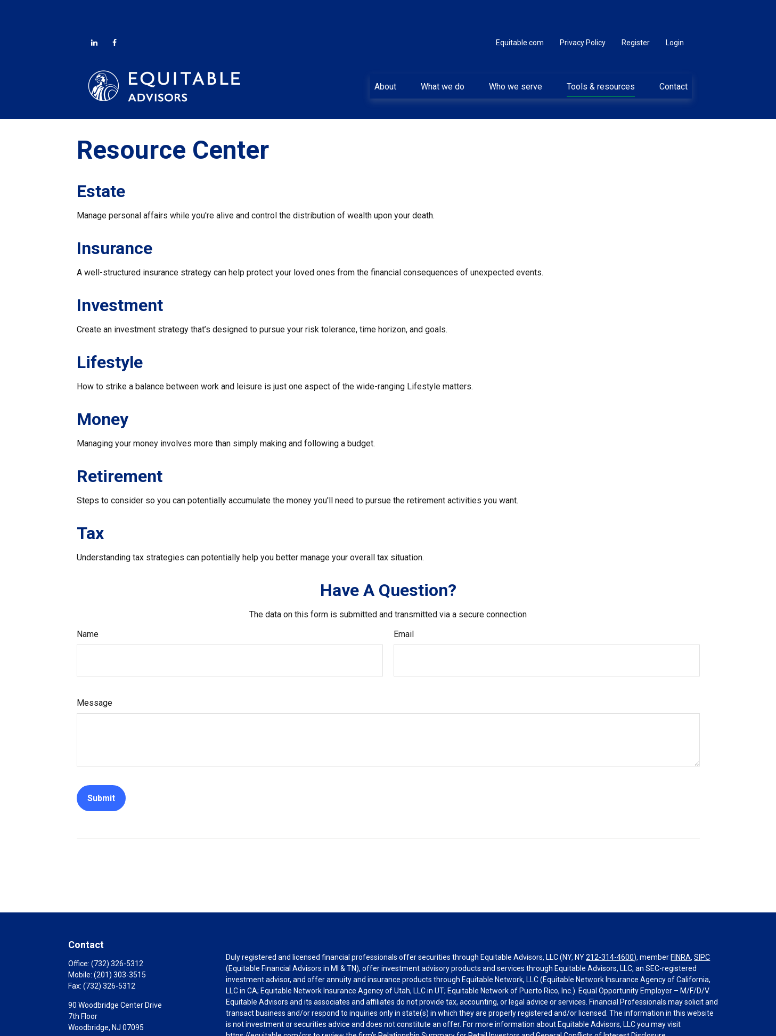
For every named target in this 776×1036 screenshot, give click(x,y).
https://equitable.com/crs (269, 1003)
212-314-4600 (610, 925)
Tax (90, 501)
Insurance (114, 216)
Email (404, 602)
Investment (120, 273)
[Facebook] (114, 10)
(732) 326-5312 (117, 931)
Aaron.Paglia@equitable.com (117, 1013)
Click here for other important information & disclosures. (320, 1023)
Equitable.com (520, 10)
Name (88, 602)
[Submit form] (101, 766)
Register (636, 10)
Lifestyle (110, 330)
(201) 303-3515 (120, 943)
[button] (385, 53)
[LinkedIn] (94, 10)
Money (102, 387)
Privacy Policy (583, 10)
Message (94, 671)
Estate (101, 159)
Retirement (119, 444)
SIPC (702, 925)
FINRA (681, 925)
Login (675, 10)
